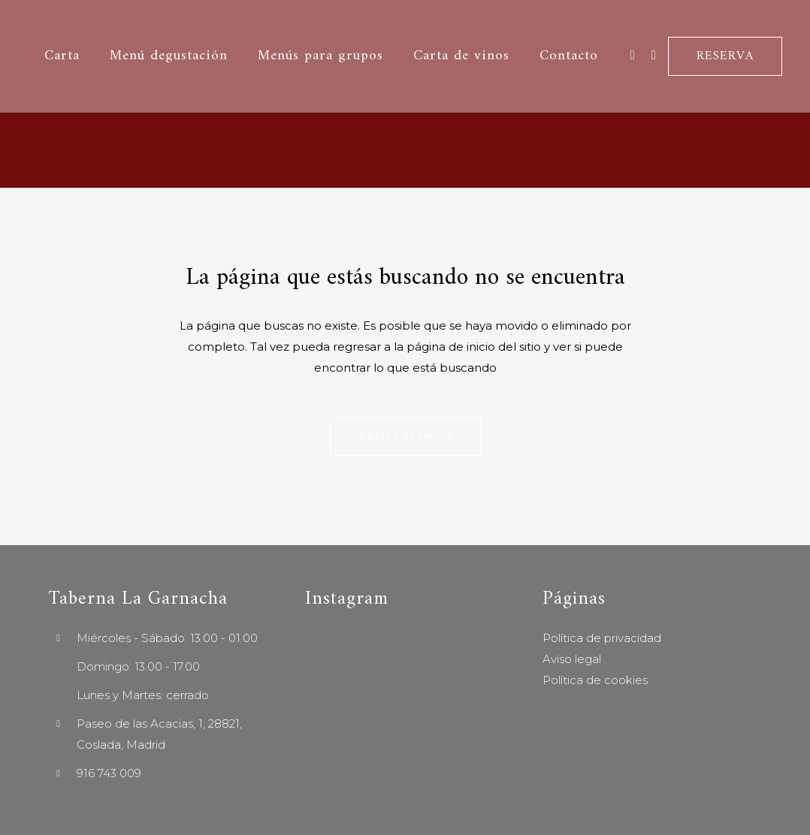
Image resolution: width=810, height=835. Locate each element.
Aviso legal (572, 659)
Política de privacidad (602, 638)
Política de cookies (595, 680)
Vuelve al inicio (405, 436)
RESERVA (722, 56)
